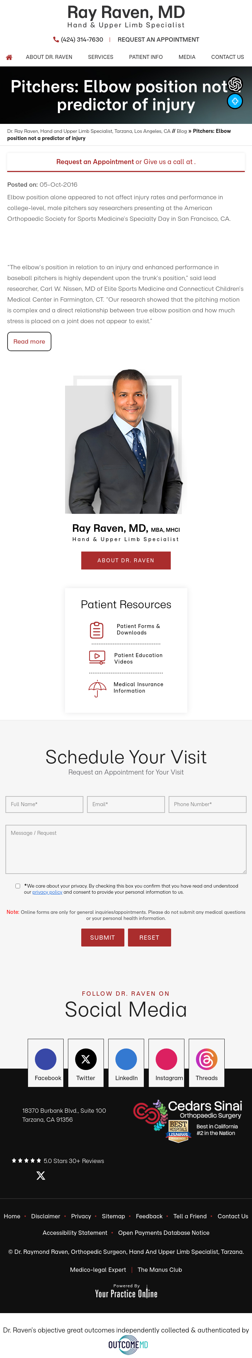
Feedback (149, 1216)
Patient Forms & (139, 629)
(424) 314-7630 (82, 39)
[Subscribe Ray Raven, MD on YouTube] (206, 1060)
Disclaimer (45, 1216)
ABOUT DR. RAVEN (126, 560)
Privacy (81, 1216)
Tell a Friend (190, 1216)
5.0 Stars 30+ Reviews (74, 1160)
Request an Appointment (95, 162)
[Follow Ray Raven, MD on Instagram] (166, 1060)
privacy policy (47, 892)
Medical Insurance (139, 687)
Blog (192, 131)
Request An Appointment (158, 39)
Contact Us (232, 1216)
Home (12, 1216)
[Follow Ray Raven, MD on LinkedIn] (126, 1060)
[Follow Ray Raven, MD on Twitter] (86, 1060)
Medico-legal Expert (98, 1272)
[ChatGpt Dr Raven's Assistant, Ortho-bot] (235, 84)
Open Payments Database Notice (164, 1234)
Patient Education (138, 658)
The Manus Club (160, 1272)
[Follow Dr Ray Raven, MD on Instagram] (235, 101)
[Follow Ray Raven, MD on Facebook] (45, 1060)
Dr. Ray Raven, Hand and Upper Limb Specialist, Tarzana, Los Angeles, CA (94, 131)
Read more (29, 341)
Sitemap (113, 1216)
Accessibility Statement (74, 1234)
